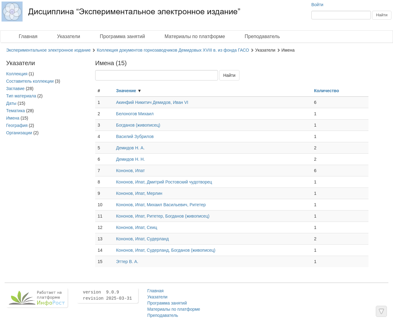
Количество (326, 90)
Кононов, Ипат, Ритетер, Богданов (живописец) (162, 216)
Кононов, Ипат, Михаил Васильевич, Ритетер (161, 204)
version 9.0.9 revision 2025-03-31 (107, 295)
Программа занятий (122, 36)
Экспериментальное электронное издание (48, 50)
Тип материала (21, 95)
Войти (317, 4)
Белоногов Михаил (135, 113)
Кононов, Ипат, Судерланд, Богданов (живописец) (166, 250)
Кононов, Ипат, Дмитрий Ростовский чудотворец (164, 181)
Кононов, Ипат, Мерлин (139, 193)
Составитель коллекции (30, 81)
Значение (126, 90)
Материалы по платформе (195, 36)
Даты (11, 103)
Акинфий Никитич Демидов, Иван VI (152, 102)
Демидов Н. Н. (130, 159)
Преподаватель (262, 36)
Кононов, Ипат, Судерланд (142, 238)
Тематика (15, 110)
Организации (19, 132)
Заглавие (15, 88)
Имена (12, 118)
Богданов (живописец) (138, 125)
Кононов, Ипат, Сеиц (136, 227)
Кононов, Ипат (130, 170)
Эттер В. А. (127, 261)
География (17, 125)
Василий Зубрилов (135, 136)
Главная (28, 36)
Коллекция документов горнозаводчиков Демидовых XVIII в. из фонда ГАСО (173, 50)
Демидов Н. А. (130, 147)
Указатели (68, 36)
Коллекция (16, 73)
